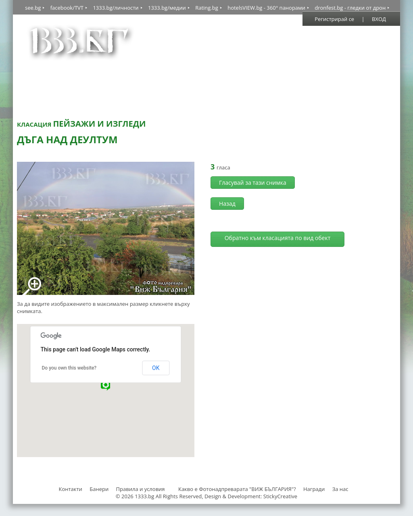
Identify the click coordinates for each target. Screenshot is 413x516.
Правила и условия (140, 489)
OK (155, 368)
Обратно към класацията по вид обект (278, 238)
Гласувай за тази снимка (252, 182)
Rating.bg (206, 7)
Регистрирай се (334, 19)
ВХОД (379, 19)
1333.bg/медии (167, 7)
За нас (340, 489)
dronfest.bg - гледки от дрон (350, 7)
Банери (100, 489)
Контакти (70, 489)
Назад (227, 203)
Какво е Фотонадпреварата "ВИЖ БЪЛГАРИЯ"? (237, 489)
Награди (314, 489)
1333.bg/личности (115, 7)
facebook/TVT (66, 7)
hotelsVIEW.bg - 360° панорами (266, 7)
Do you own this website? (69, 368)
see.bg (33, 7)
